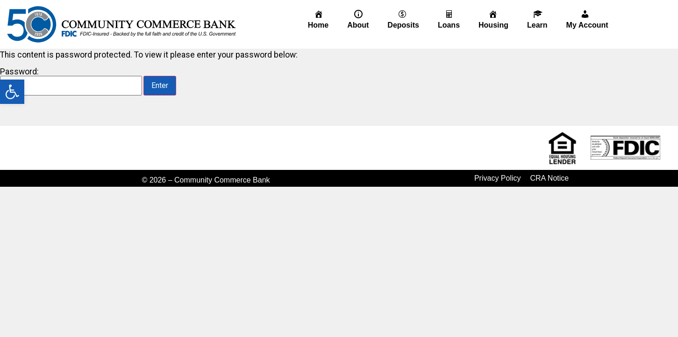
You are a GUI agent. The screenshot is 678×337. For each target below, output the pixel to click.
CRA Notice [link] (549, 178)
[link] (12, 92)
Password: (71, 82)
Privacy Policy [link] (497, 178)
